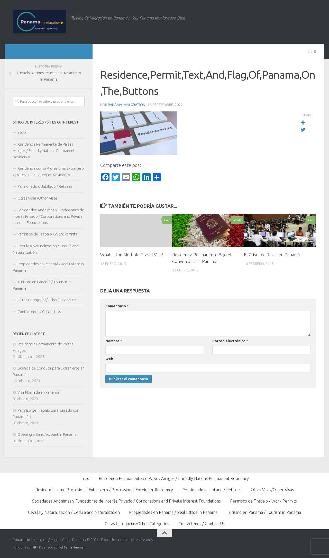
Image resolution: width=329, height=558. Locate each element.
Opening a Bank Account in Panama (47, 434)
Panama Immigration (126, 105)
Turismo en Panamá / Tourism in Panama (42, 285)
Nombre (113, 341)
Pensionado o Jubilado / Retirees (44, 186)
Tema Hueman (74, 547)
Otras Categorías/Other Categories (47, 300)
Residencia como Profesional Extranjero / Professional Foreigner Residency (48, 171)
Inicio (21, 132)
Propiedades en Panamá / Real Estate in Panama (48, 267)
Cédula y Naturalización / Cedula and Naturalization (46, 249)
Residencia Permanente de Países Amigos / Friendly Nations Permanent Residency (44, 150)
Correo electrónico (230, 341)
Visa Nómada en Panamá (38, 392)
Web (109, 359)
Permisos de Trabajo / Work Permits (47, 234)
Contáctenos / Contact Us (39, 311)
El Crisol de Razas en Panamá (272, 254)
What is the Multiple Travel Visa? (132, 254)
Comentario (117, 306)
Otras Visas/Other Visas (37, 198)
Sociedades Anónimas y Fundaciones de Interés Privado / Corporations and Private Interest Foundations (48, 216)
